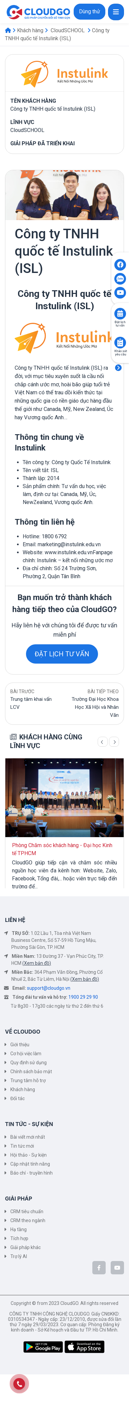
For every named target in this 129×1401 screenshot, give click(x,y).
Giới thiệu (19, 1044)
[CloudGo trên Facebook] (99, 1267)
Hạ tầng (18, 1229)
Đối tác (17, 1098)
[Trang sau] (114, 742)
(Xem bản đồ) (36, 963)
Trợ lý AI (18, 1256)
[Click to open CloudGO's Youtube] (120, 293)
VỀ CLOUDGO (22, 1031)
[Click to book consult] (120, 313)
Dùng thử (89, 11)
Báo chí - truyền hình (31, 1173)
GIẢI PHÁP (18, 1198)
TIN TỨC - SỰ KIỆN (29, 1124)
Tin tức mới (22, 1146)
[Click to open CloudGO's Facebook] (120, 265)
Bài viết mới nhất (27, 1137)
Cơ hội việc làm (25, 1053)
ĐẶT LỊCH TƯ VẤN (62, 654)
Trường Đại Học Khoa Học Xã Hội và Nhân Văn (95, 707)
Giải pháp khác (25, 1247)
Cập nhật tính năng (30, 1164)
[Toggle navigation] (116, 12)
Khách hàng (30, 30)
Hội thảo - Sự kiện (28, 1155)
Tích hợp (19, 1238)
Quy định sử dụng (28, 1062)
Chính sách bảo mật (31, 1071)
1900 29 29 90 (83, 997)
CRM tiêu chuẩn (26, 1211)
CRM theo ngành (27, 1220)
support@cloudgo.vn (48, 988)
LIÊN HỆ (15, 920)
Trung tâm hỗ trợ (28, 1080)
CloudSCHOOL (67, 30)
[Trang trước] (103, 742)
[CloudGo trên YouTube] (117, 1267)
